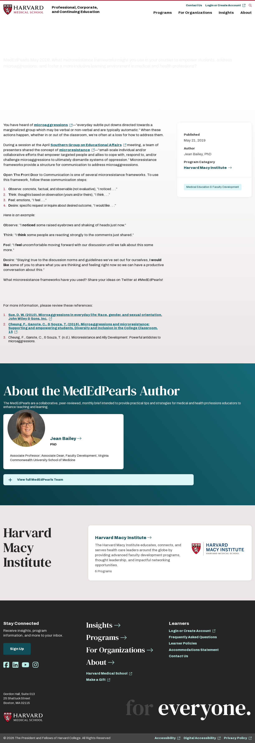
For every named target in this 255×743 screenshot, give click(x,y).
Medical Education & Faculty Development (212, 187)
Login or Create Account (223, 5)
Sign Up (17, 649)
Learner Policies (183, 643)
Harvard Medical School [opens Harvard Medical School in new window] (107, 673)
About (246, 13)
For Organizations (195, 13)
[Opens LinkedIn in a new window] (15, 665)
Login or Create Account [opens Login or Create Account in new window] (190, 631)
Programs (162, 13)
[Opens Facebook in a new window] (6, 665)
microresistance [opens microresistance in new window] (74, 150)
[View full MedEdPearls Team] (98, 479)
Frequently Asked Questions (193, 637)
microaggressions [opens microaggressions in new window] (51, 125)
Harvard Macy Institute (205, 168)
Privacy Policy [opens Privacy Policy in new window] (235, 738)
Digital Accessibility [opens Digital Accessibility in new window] (200, 738)
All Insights (31, 40)
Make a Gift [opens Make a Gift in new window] (96, 679)
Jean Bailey (63, 438)
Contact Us (194, 5)
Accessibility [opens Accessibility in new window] (165, 738)
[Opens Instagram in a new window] (35, 665)
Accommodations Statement (194, 650)
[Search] (250, 5)
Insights (226, 13)
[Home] (23, 9)
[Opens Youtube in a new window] (25, 665)
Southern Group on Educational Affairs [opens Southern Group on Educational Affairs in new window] (86, 145)
